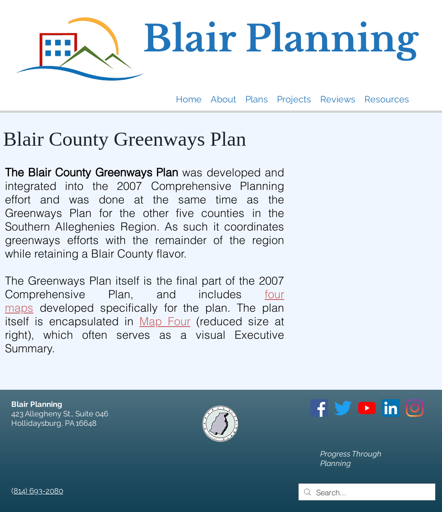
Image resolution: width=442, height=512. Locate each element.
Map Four (164, 321)
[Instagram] (415, 408)
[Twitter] (343, 408)
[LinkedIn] (391, 408)
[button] (223, 99)
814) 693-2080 (38, 490)
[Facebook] (319, 408)
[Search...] (366, 493)
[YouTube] (367, 408)
